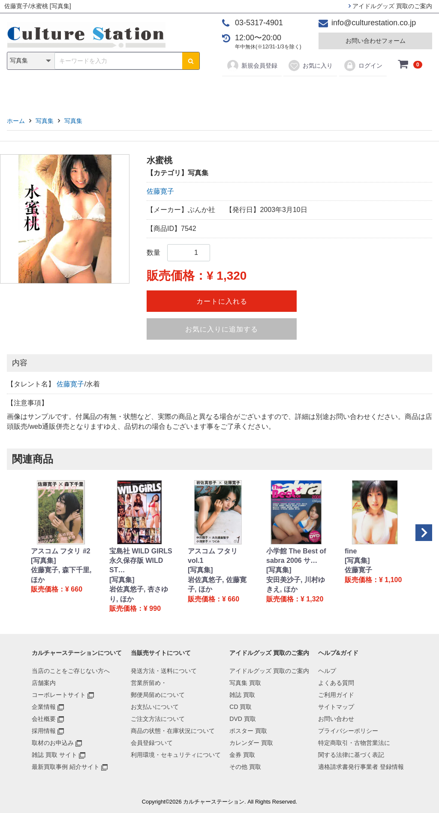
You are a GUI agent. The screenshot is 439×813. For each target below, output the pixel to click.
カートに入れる (221, 301)
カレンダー (269, 90)
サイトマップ (336, 706)
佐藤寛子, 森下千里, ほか (61, 574)
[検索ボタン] (190, 60)
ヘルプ (327, 670)
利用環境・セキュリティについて (176, 754)
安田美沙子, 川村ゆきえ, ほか (295, 584)
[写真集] (43, 560)
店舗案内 (44, 682)
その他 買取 (245, 766)
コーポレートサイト (59, 694)
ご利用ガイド (336, 694)
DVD (185, 90)
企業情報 (44, 706)
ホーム (16, 120)
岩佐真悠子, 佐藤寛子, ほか (217, 584)
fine (351, 551)
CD (158, 90)
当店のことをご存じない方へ (71, 670)
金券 (309, 90)
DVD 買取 (242, 718)
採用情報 (44, 730)
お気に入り (310, 65)
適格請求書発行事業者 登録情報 (361, 766)
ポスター (222, 90)
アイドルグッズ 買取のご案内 (390, 6)
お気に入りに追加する (221, 329)
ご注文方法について (158, 718)
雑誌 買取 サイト (54, 754)
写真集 (97, 90)
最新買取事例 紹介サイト (65, 766)
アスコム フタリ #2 (60, 551)
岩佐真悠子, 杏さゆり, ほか (138, 594)
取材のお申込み (53, 742)
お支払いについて (155, 706)
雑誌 (130, 90)
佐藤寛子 (160, 191)
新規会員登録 (251, 65)
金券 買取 (242, 754)
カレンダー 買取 (251, 742)
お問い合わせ (336, 718)
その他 (341, 90)
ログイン (362, 65)
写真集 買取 (245, 682)
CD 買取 (240, 706)
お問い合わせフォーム (376, 40)
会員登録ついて (152, 742)
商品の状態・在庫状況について (173, 730)
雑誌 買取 (242, 694)
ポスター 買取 (248, 730)
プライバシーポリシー (348, 730)
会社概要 (44, 718)
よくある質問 (336, 682)
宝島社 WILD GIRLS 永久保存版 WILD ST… (140, 560)
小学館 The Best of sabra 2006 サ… (296, 555)
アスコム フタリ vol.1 (213, 555)
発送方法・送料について (164, 670)
